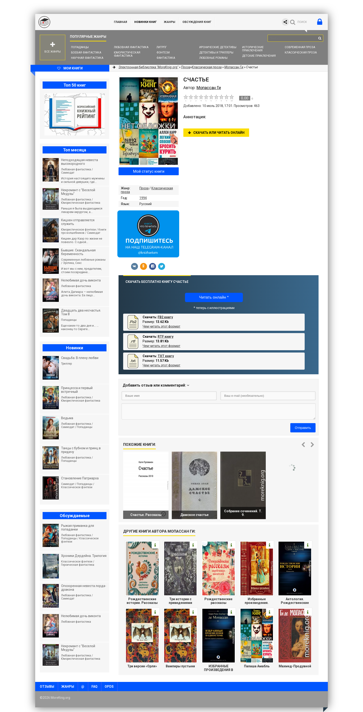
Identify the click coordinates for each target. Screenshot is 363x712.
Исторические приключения (253, 49)
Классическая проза (301, 52)
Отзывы (47, 686)
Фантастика (165, 57)
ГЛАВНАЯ (120, 22)
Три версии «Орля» (142, 666)
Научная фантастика (87, 57)
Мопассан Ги (233, 67)
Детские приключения (259, 55)
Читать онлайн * (213, 297)
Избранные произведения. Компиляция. (257, 601)
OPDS (109, 686)
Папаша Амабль (256, 666)
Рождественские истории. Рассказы (142, 601)
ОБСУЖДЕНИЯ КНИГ (196, 22)
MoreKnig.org (70, 22)
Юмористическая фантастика (127, 54)
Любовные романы (213, 57)
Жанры (169, 22)
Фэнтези (163, 52)
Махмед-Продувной (295, 666)
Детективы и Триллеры (216, 52)
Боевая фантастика (86, 52)
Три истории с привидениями (180, 601)
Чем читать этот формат (161, 326)
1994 (143, 198)
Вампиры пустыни (180, 666)
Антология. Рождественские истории (295, 601)
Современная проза (300, 47)
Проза (144, 188)
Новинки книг (145, 22)
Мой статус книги (148, 171)
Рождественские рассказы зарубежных (218, 601)
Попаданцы (80, 47)
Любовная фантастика (131, 47)
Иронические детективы (217, 47)
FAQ (94, 686)
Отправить (303, 428)
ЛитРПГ (161, 47)
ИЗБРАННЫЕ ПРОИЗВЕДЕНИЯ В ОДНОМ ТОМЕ (218, 668)
